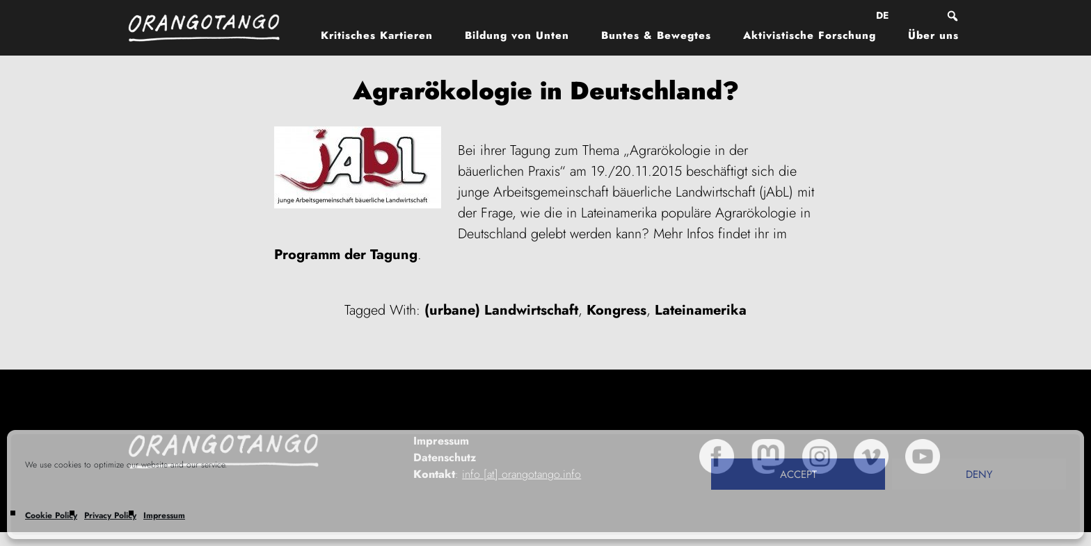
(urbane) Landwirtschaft (501, 310)
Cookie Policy (51, 515)
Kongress (616, 310)
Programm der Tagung (345, 255)
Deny (979, 474)
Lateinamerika (701, 310)
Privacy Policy (110, 515)
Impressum (164, 515)
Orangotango (211, 28)
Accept (798, 474)
